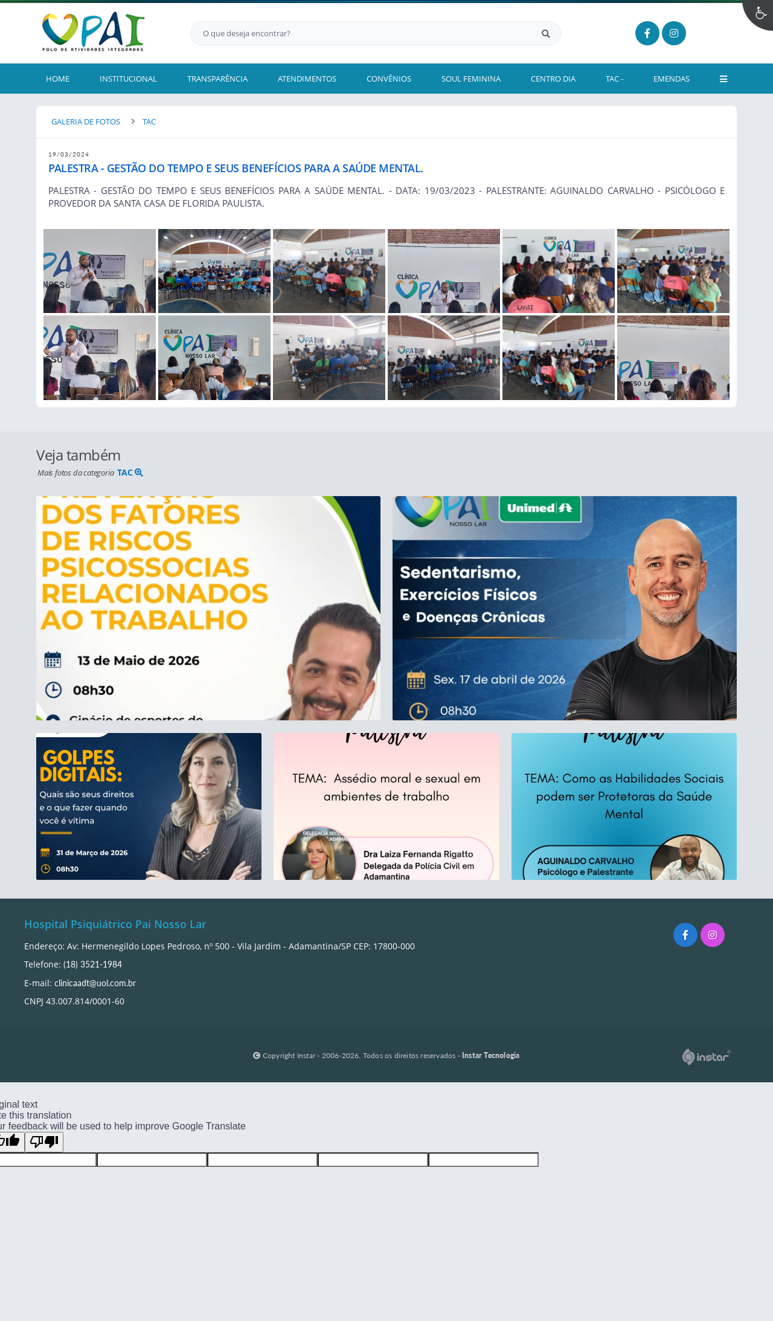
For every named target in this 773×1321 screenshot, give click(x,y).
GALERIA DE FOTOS (85, 121)
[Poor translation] (44, 1142)
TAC (149, 121)
